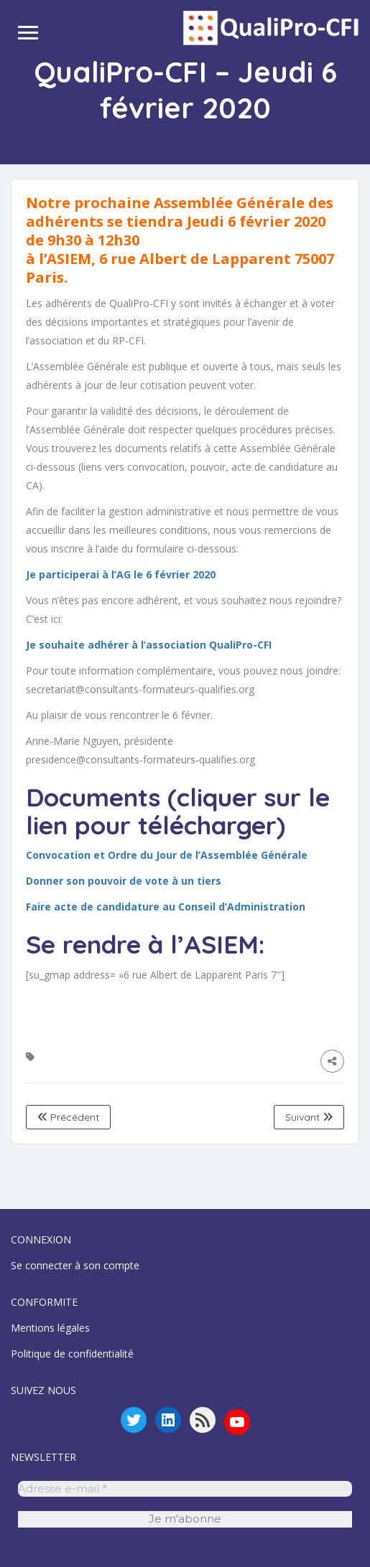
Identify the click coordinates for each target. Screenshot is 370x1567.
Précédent (68, 1117)
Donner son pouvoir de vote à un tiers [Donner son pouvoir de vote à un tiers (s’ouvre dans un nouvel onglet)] (123, 881)
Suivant (309, 1117)
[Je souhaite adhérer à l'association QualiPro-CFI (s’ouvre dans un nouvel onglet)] (149, 644)
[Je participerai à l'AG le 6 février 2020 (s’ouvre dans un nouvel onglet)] (121, 574)
